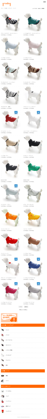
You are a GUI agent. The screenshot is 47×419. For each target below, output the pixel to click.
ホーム (2, 8)
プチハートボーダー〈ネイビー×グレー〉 (9, 33)
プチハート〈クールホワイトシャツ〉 (9, 277)
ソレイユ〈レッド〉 (5, 253)
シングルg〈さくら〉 (27, 57)
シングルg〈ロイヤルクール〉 (29, 277)
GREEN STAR (26, 180)
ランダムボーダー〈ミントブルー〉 (8, 82)
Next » (26, 306)
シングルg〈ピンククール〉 (6, 302)
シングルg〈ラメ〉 (5, 155)
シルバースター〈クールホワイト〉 (30, 131)
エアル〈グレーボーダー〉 (28, 204)
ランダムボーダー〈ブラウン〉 (29, 82)
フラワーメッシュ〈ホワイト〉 (29, 106)
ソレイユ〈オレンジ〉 (5, 228)
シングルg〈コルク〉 (27, 253)
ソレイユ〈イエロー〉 (28, 228)
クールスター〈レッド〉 (6, 131)
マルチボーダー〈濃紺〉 (6, 106)
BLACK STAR (4, 180)
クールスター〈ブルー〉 (6, 204)
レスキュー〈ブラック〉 (28, 155)
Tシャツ (14, 8)
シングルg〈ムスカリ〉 (6, 57)
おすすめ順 (34, 8)
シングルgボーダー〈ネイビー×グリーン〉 (32, 33)
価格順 (39, 8)
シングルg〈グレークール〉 (29, 302)
